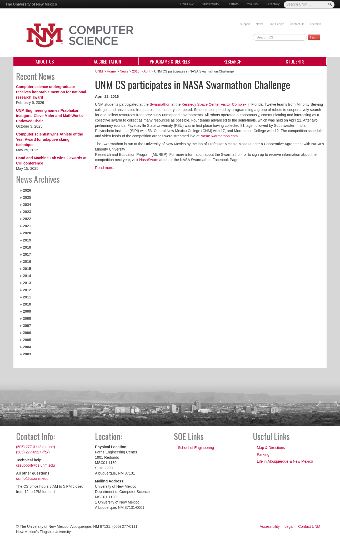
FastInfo (233, 4)
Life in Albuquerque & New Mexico (285, 461)
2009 (27, 311)
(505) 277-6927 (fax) (33, 452)
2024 (27, 204)
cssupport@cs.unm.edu (35, 465)
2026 (27, 190)
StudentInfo (210, 4)
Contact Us (297, 24)
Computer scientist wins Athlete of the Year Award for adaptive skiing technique (49, 139)
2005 (27, 340)
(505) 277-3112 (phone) (35, 447)
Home (111, 71)
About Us (45, 61)
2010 (27, 304)
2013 (27, 283)
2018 (27, 247)
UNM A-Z (187, 4)
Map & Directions (271, 448)
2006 (27, 333)
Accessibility (270, 526)
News (259, 24)
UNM (99, 71)
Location (315, 24)
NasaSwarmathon (153, 160)
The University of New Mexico (31, 4)
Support (245, 24)
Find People (276, 24)
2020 (27, 233)
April (146, 71)
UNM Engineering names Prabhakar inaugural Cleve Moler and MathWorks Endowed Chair (49, 115)
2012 (27, 290)
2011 (27, 297)
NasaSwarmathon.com (219, 136)
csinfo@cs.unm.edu (32, 478)
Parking (263, 454)
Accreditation (107, 61)
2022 (27, 219)
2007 (27, 325)
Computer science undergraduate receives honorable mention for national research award (51, 92)
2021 (27, 226)
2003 (27, 354)
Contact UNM (309, 526)
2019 (27, 240)
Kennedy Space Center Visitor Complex (214, 104)
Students (295, 61)
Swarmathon (160, 104)
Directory (272, 4)
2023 (27, 212)
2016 (27, 261)
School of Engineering (196, 448)
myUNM (252, 4)
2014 (27, 276)
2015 (27, 269)
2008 (27, 318)
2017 (27, 254)
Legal (288, 526)
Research (232, 61)
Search (314, 37)
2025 (27, 197)
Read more (104, 168)
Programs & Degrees (170, 61)
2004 (27, 347)
